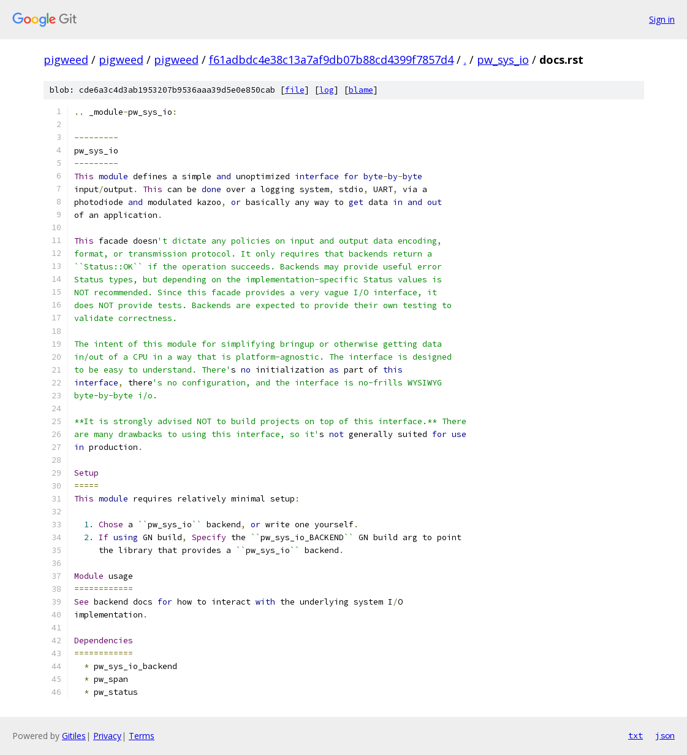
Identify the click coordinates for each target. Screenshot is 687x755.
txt (635, 735)
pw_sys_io (503, 59)
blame (361, 90)
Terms (141, 735)
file (295, 90)
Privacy (107, 735)
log (326, 90)
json (665, 735)
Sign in (662, 19)
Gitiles (74, 735)
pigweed (66, 59)
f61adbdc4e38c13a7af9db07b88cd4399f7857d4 (331, 59)
